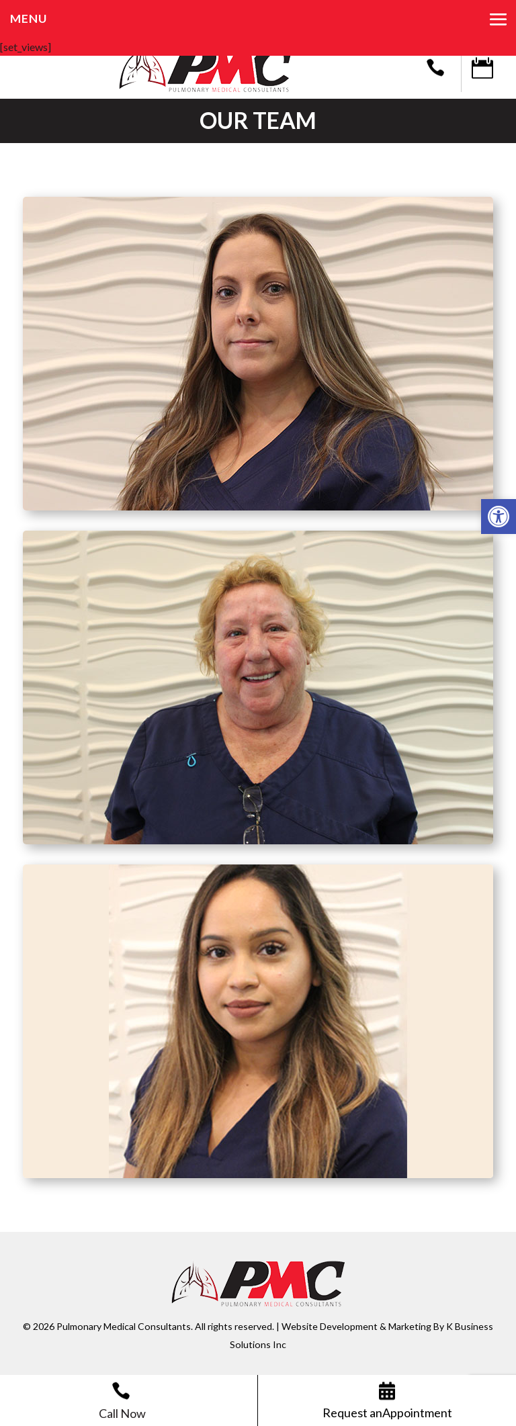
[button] (498, 516)
